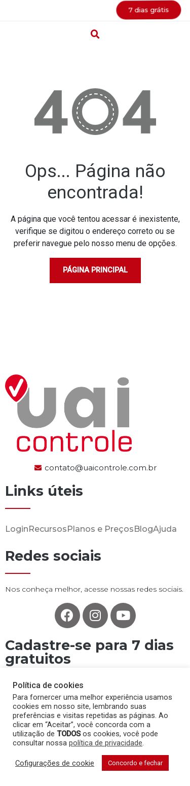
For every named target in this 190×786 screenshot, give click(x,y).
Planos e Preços (100, 529)
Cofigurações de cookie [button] (54, 763)
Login (16, 529)
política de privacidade (105, 742)
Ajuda (165, 529)
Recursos (47, 529)
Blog (143, 529)
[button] (95, 10)
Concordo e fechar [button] (135, 763)
